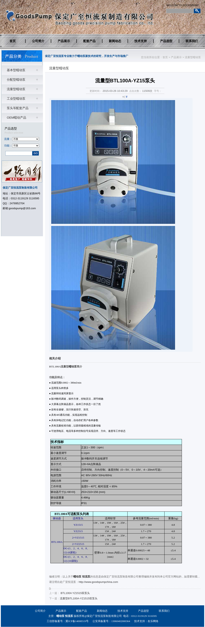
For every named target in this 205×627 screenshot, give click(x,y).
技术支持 (140, 41)
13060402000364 (120, 621)
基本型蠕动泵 (16, 70)
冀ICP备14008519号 (76, 621)
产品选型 (166, 41)
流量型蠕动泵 (193, 57)
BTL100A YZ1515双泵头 (75, 593)
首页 (12, 41)
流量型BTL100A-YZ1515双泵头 (78, 598)
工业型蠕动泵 (16, 98)
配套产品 (89, 41)
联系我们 (192, 41)
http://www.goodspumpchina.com (98, 581)
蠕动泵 (73, 366)
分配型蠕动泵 (16, 79)
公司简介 (38, 41)
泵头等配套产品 (17, 108)
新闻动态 (115, 41)
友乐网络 (153, 621)
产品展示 (64, 41)
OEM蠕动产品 (16, 117)
